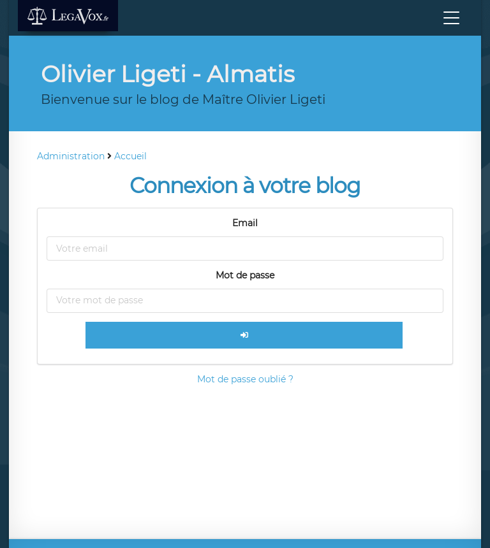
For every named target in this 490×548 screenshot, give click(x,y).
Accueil (130, 156)
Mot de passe (245, 275)
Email (245, 223)
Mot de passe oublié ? (245, 379)
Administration (71, 156)
